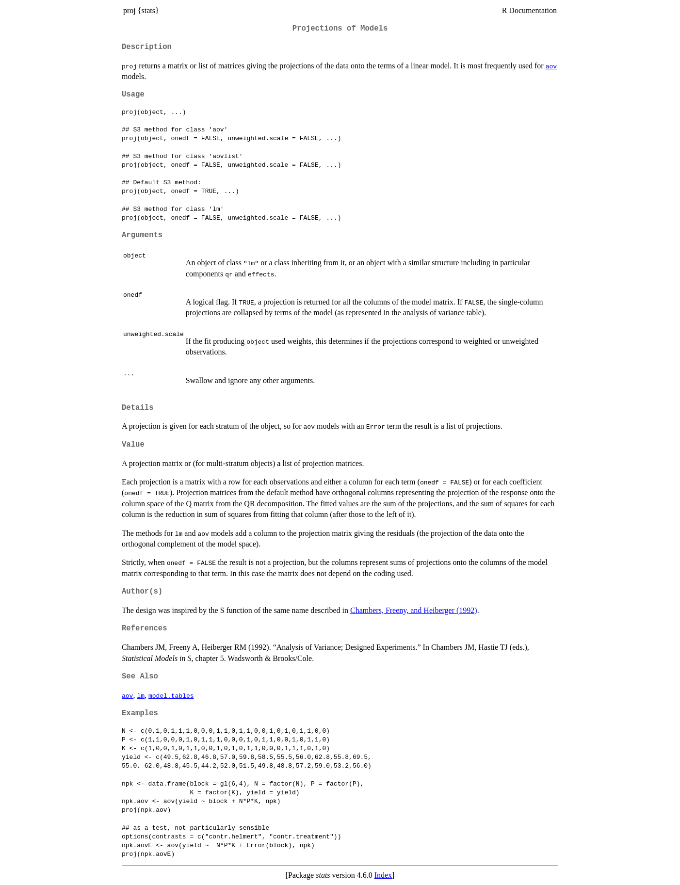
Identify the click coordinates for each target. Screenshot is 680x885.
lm (141, 695)
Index (383, 875)
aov (551, 66)
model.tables (171, 695)
